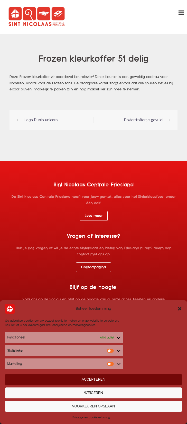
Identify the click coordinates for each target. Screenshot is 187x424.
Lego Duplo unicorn (41, 120)
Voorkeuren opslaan (93, 406)
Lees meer (94, 215)
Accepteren (93, 379)
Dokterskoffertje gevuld (143, 120)
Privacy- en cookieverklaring (91, 417)
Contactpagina (93, 267)
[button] (179, 308)
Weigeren (93, 393)
